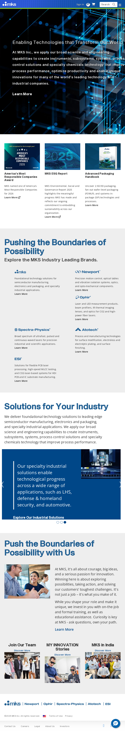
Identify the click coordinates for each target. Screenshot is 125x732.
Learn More (22, 94)
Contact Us (10, 726)
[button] (115, 723)
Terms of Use (56, 716)
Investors (64, 726)
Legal (37, 726)
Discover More (22, 650)
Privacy (68, 716)
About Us (50, 726)
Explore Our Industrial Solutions (38, 517)
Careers (25, 726)
